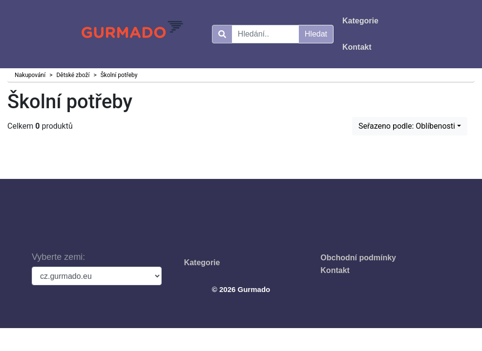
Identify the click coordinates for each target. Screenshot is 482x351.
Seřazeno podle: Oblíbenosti (406, 126)
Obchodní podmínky (358, 258)
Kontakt (335, 270)
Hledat (316, 34)
